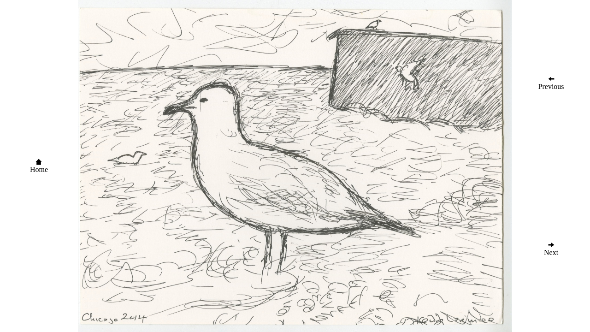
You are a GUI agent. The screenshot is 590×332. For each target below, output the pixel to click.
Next (551, 248)
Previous (551, 82)
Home (39, 165)
